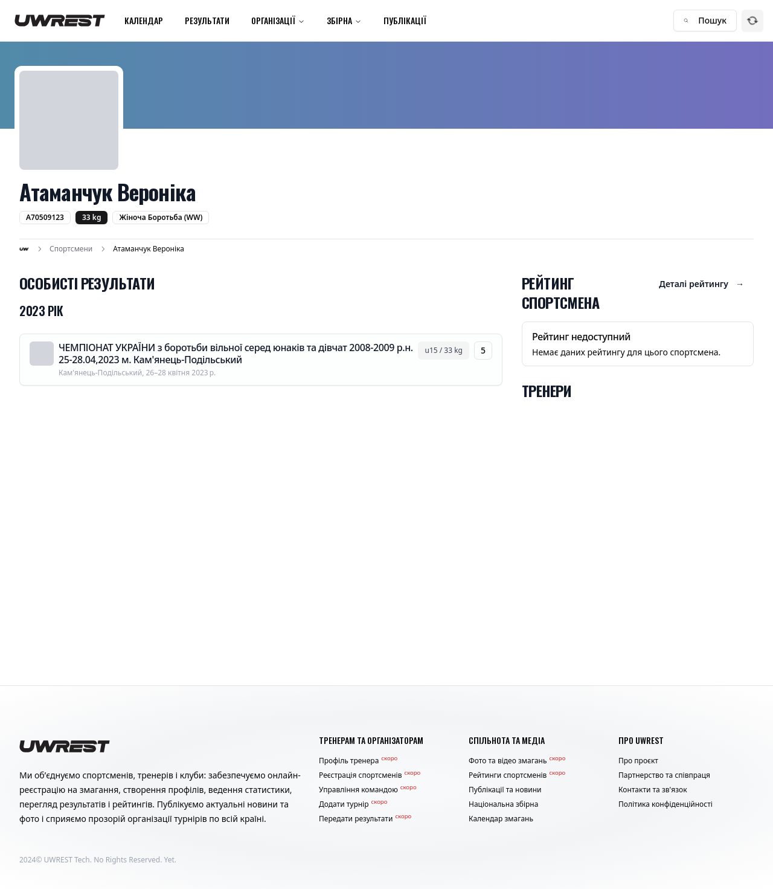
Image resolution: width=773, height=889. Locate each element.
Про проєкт (638, 761)
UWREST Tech (67, 860)
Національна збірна (503, 804)
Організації (278, 20)
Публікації (404, 20)
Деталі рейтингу (701, 284)
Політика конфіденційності (665, 804)
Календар (143, 20)
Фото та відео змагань (517, 761)
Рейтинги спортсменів (517, 775)
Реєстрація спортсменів (369, 775)
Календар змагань (501, 819)
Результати (207, 20)
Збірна (344, 20)
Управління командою (368, 790)
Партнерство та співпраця (664, 775)
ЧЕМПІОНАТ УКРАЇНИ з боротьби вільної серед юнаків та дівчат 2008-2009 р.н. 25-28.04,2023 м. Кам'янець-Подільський (236, 353)
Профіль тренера (358, 761)
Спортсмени (71, 249)
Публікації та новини (505, 790)
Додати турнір (353, 804)
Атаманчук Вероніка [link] (148, 249)
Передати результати (365, 819)
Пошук (705, 20)
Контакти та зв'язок (652, 790)
